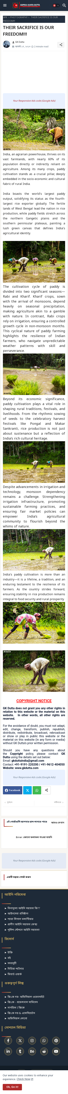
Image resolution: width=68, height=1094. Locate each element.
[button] (56, 5)
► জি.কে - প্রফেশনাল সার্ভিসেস (21, 1002)
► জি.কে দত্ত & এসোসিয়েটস (19, 1013)
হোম (5, 17)
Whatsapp (37, 790)
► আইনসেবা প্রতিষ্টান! (16, 914)
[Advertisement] (34, 72)
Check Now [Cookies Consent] (23, 1079)
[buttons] (8, 1040)
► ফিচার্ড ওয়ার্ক (13, 974)
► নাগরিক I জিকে (14, 1008)
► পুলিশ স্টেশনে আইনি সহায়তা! (22, 930)
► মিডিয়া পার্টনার (14, 969)
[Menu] (5, 5)
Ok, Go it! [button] (12, 1087)
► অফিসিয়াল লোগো (15, 1018)
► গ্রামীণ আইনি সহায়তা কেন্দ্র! (20, 924)
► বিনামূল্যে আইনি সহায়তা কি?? (22, 908)
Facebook (14, 790)
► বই (7, 958)
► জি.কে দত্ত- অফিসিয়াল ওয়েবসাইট (24, 997)
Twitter (27, 790)
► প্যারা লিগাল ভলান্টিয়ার (18, 919)
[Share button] (46, 790)
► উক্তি (8, 952)
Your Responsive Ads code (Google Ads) (34, 100)
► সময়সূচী (10, 963)
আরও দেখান (57, 822)
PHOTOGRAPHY (19, 17)
